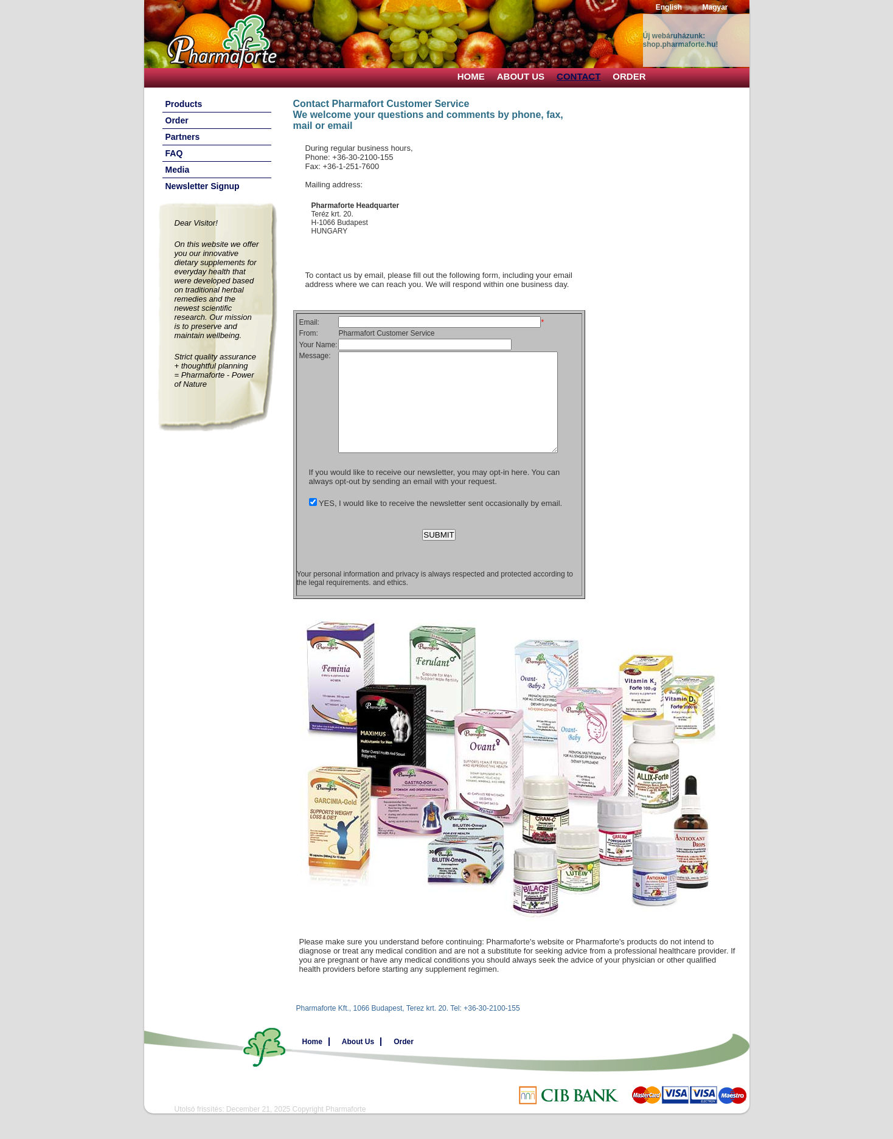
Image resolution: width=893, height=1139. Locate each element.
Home (471, 76)
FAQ (174, 153)
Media (177, 170)
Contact (578, 76)
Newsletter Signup (202, 186)
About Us (520, 76)
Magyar (715, 7)
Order (629, 76)
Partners (182, 137)
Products (184, 104)
